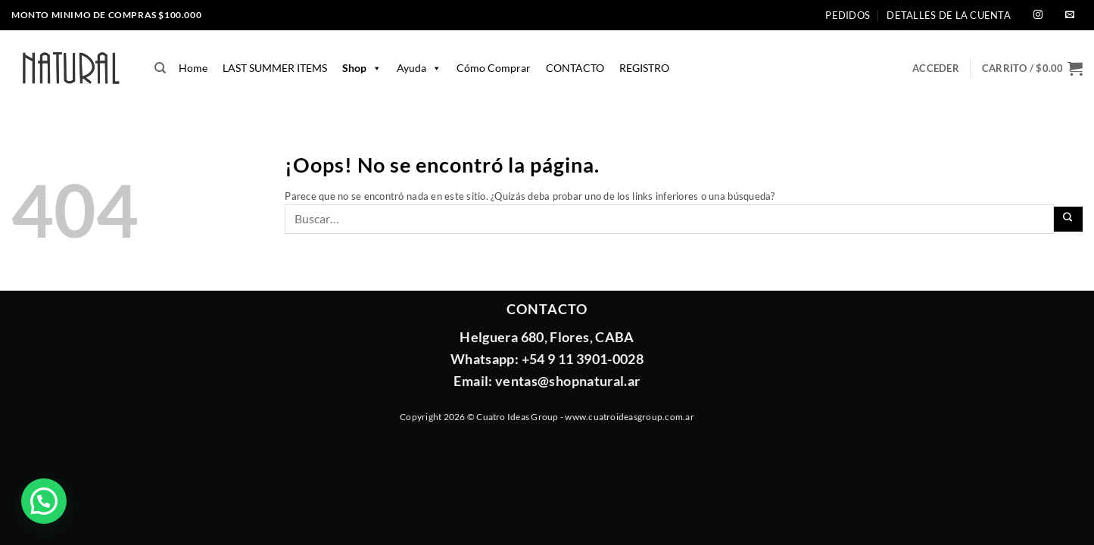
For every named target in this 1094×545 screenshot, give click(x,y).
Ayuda (419, 68)
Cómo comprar (494, 67)
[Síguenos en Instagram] (1038, 15)
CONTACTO (575, 67)
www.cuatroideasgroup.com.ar (629, 416)
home (193, 67)
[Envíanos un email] (1069, 15)
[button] (1032, 68)
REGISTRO (644, 67)
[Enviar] (1068, 219)
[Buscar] (160, 68)
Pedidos (847, 15)
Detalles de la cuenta (948, 15)
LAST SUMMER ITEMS (275, 67)
